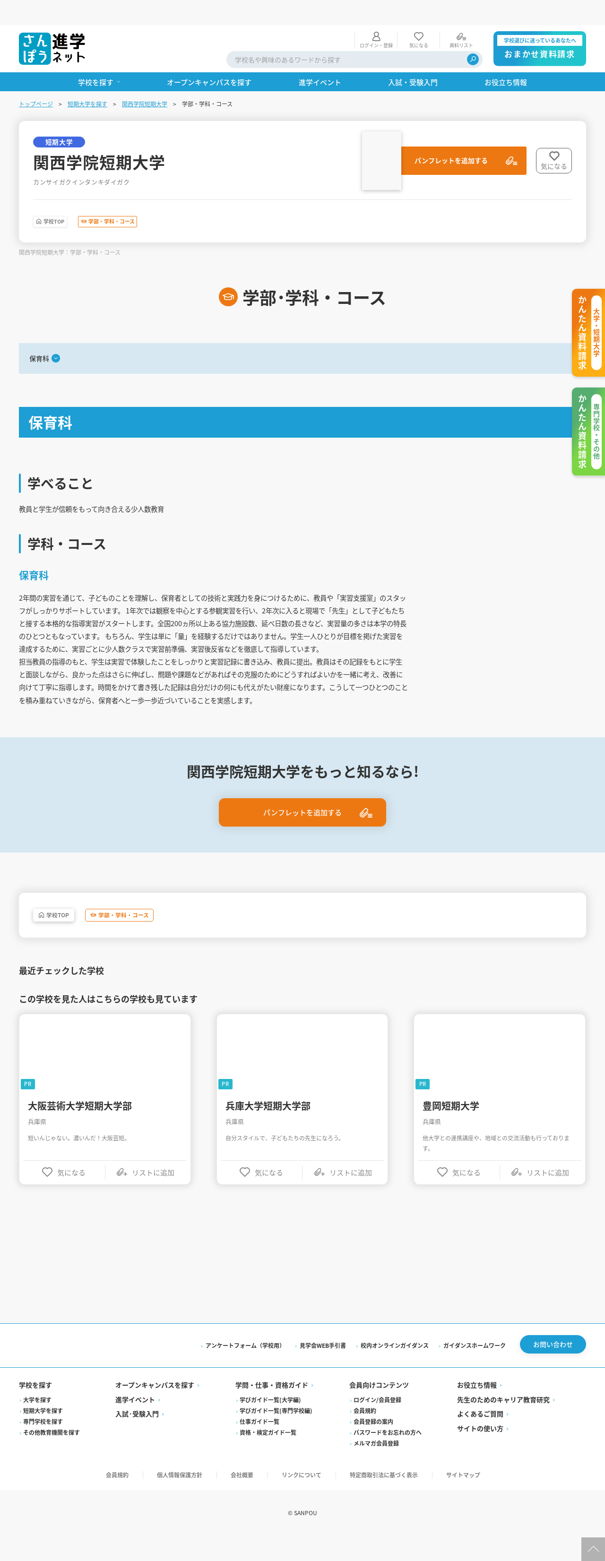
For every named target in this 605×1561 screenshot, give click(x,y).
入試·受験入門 (137, 1439)
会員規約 (365, 1436)
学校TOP (65, 198)
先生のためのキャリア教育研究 (503, 1425)
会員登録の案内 (373, 1447)
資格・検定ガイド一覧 (268, 1458)
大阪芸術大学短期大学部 (80, 1129)
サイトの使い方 (480, 1453)
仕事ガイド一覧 (259, 1447)
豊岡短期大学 (451, 1129)
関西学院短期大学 (144, 79)
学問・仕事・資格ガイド (271, 1410)
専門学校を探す (43, 1447)
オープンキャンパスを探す (154, 1410)
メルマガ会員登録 (376, 1469)
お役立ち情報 (477, 1410)
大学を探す (37, 1425)
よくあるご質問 (480, 1439)
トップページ (36, 79)
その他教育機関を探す (51, 1458)
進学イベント (135, 1425)
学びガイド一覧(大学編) (270, 1425)
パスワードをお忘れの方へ (388, 1458)
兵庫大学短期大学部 (268, 1129)
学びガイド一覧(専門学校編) (276, 1436)
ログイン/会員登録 (377, 1425)
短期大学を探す (87, 79)
